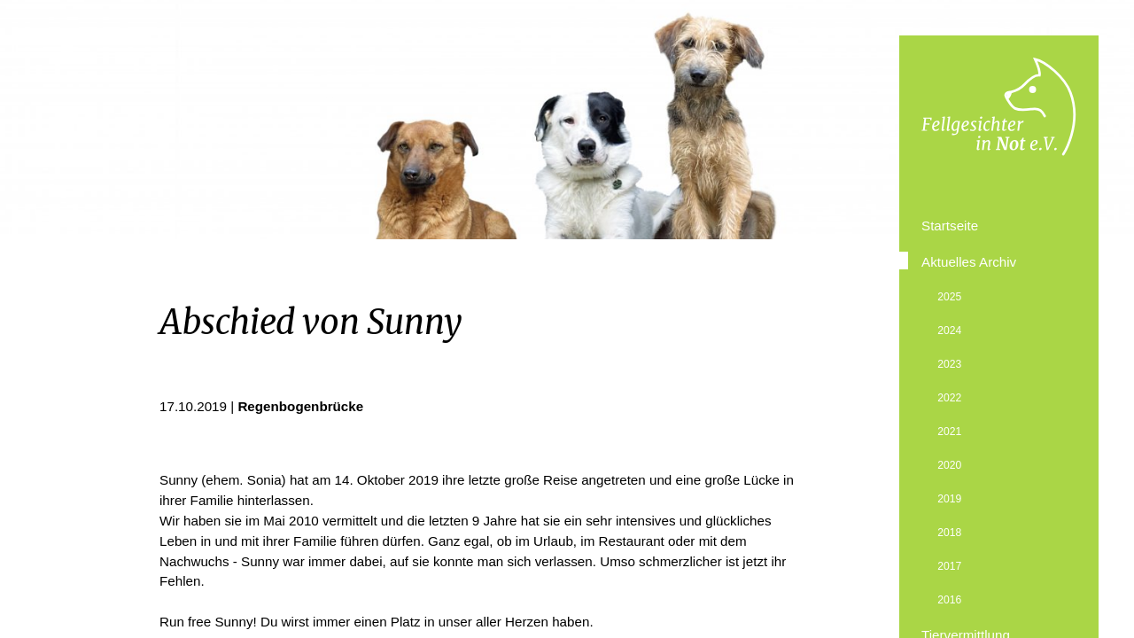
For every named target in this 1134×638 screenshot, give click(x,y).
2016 (949, 600)
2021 (949, 431)
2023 (949, 364)
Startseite (949, 225)
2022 (949, 398)
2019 (949, 499)
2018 (949, 532)
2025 (949, 297)
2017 (949, 566)
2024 (949, 330)
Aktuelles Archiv (968, 261)
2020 (949, 465)
